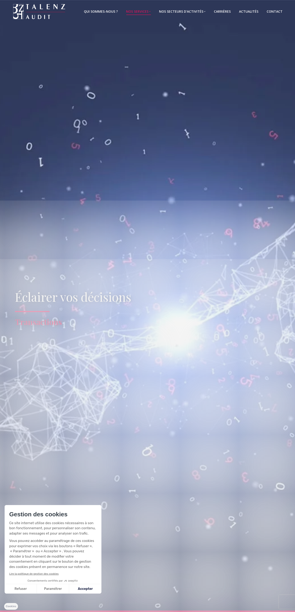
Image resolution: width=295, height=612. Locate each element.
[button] (11, 606)
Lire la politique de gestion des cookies (34, 573)
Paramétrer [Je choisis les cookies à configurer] (53, 589)
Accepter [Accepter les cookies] (85, 589)
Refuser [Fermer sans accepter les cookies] (21, 589)
